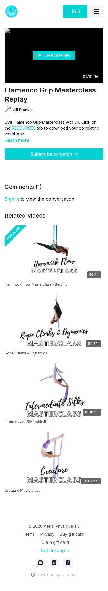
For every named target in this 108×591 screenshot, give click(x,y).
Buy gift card (72, 534)
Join (75, 11)
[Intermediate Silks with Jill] (54, 422)
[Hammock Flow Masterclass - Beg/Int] (54, 284)
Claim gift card (55, 542)
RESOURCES (23, 128)
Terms (29, 534)
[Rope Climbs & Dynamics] (54, 353)
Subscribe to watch (55, 154)
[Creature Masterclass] (54, 490)
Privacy (47, 534)
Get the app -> (55, 550)
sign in (12, 199)
